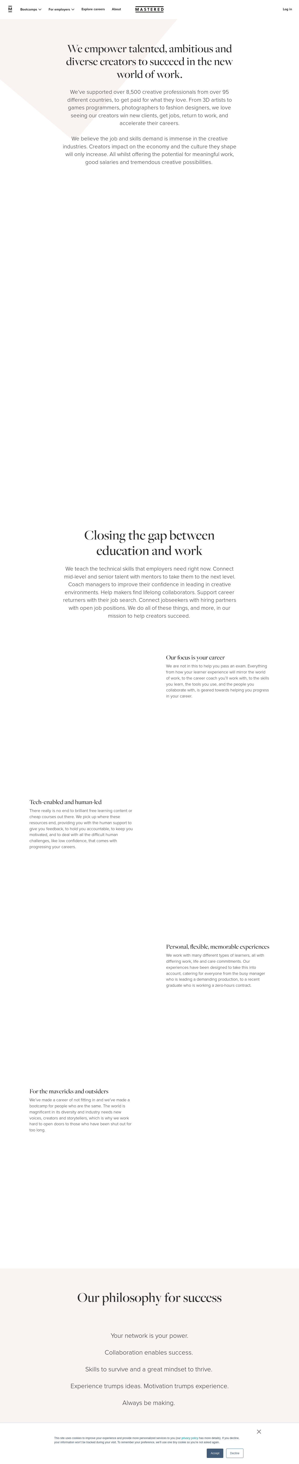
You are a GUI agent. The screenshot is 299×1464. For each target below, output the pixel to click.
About (116, 9)
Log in (287, 9)
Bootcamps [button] (28, 9)
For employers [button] (59, 9)
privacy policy (190, 1438)
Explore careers (93, 9)
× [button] (258, 1431)
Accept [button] (215, 1453)
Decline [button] (234, 1453)
